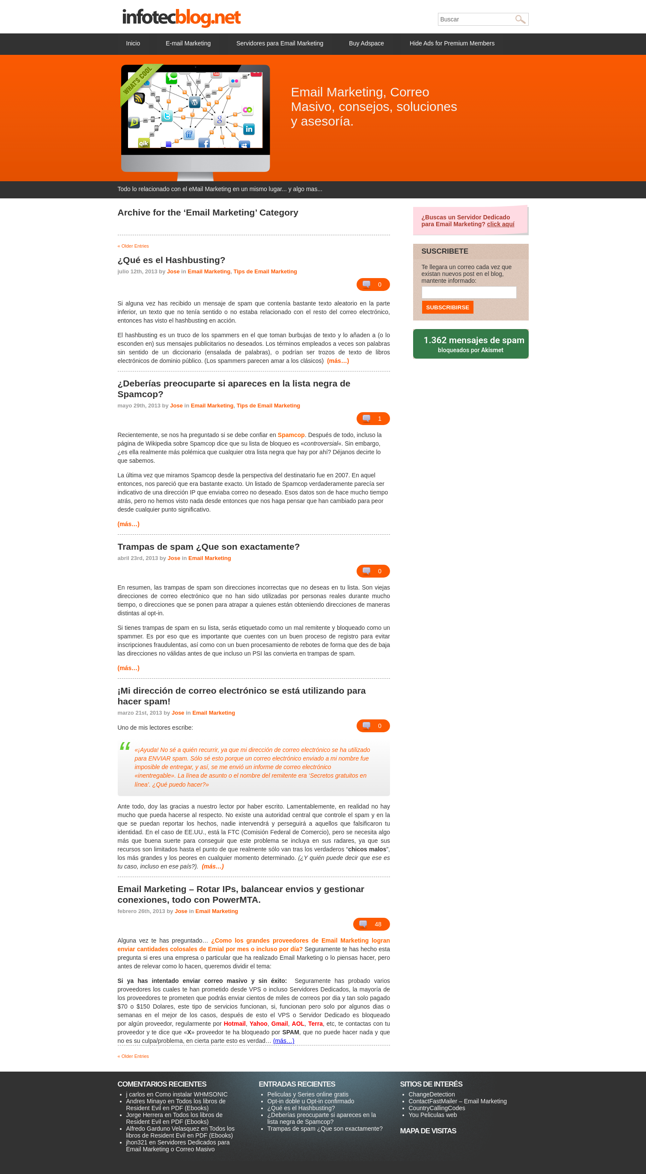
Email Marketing (209, 271)
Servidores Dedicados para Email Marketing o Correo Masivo (178, 1146)
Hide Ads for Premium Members (452, 43)
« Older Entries (133, 246)
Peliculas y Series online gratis (308, 1094)
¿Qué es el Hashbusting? (301, 1108)
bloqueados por (471, 343)
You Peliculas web (433, 1114)
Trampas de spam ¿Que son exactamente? (325, 1128)
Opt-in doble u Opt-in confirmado (311, 1101)
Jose (173, 271)
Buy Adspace (366, 43)
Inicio (133, 43)
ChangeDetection (432, 1094)
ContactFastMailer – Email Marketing (458, 1101)
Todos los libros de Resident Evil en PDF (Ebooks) (176, 1104)
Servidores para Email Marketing (279, 43)
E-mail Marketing (188, 43)
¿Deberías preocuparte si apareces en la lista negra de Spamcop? (322, 1118)
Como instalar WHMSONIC (191, 1094)
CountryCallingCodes (437, 1108)
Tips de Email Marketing (265, 271)
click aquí (501, 224)
